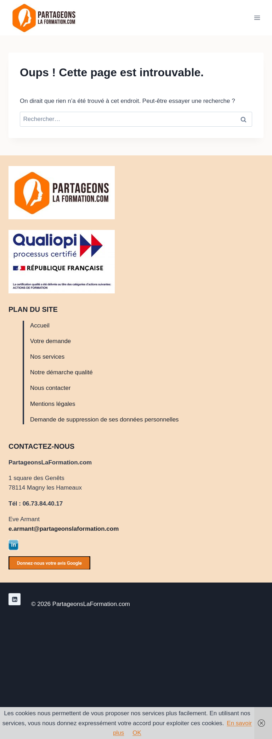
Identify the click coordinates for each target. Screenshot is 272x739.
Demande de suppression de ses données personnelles (104, 419)
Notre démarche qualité (61, 372)
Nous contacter (50, 388)
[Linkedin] (14, 599)
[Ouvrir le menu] (257, 17)
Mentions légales (52, 404)
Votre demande (50, 341)
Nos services (47, 356)
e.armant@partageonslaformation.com (63, 528)
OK (136, 732)
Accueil (40, 325)
